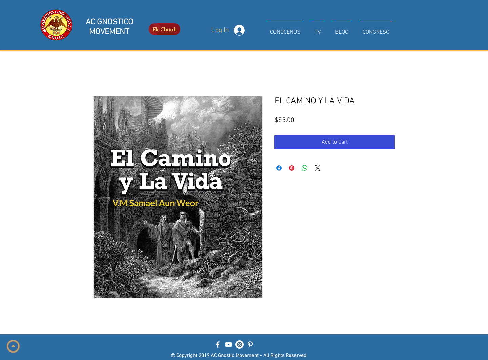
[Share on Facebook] (279, 168)
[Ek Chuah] (164, 29)
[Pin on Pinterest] (292, 168)
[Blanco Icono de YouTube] (228, 344)
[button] (285, 29)
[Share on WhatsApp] (305, 168)
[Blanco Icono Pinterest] (250, 344)
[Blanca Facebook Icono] (218, 344)
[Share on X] (317, 168)
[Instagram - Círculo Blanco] (239, 344)
